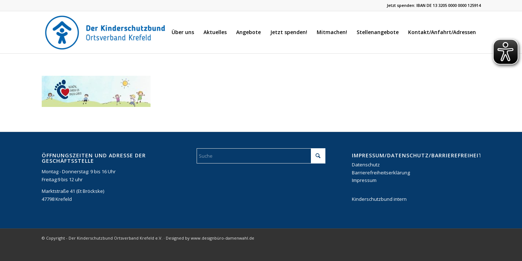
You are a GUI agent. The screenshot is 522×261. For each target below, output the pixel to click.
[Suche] (261, 155)
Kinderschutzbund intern (379, 199)
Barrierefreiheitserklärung (381, 172)
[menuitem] (183, 32)
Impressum (364, 180)
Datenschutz (366, 164)
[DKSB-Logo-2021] (106, 32)
